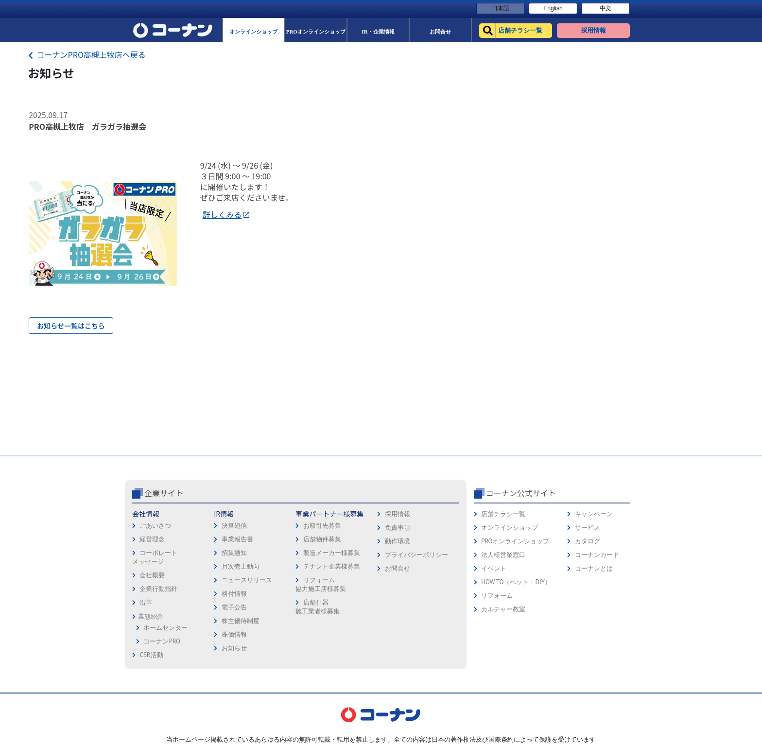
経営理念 (152, 539)
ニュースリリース (247, 580)
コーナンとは (594, 568)
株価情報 (234, 634)
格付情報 (234, 594)
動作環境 (397, 541)
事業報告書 (237, 539)
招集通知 (234, 553)
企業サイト (163, 493)
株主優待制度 (241, 621)
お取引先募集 (322, 525)
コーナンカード (597, 555)
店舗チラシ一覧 (503, 514)
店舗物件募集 (322, 539)
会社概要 (152, 575)
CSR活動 (151, 655)
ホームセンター (165, 628)
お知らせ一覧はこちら (71, 325)
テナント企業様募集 (331, 566)
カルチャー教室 (503, 609)
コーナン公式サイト (521, 493)
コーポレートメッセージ (154, 557)
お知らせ (234, 648)
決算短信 (234, 525)
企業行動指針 (158, 589)
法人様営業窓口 (503, 555)
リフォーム (497, 595)
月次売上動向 (241, 566)
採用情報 (397, 514)
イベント (493, 568)
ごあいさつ (155, 525)
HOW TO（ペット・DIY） (516, 582)
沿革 (145, 602)
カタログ (587, 541)
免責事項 (397, 527)
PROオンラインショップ (515, 541)
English (552, 8)
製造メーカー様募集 (331, 553)
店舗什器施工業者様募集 (317, 606)
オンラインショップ (509, 527)
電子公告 (234, 607)
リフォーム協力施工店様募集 (320, 584)
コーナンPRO (161, 641)
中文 (605, 8)
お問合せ (397, 568)
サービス (587, 527)
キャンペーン (594, 514)
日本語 (500, 8)
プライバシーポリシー (416, 555)
